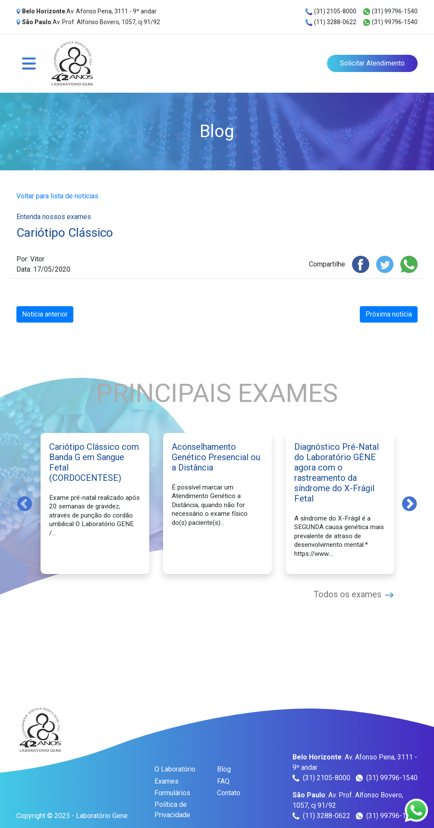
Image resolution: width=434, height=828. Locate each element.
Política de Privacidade (172, 809)
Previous (25, 503)
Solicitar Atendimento (372, 63)
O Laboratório (174, 769)
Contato (228, 793)
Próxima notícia (388, 314)
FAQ (223, 781)
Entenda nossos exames (53, 217)
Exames (166, 781)
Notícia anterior (45, 314)
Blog (224, 769)
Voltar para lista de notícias (57, 196)
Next (409, 503)
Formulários (172, 793)
